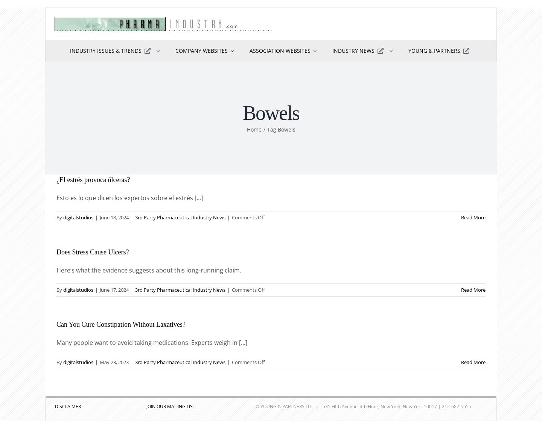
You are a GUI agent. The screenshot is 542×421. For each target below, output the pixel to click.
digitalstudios (78, 217)
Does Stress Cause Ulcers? (92, 252)
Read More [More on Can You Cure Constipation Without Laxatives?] (473, 362)
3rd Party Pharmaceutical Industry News (180, 217)
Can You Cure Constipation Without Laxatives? (121, 324)
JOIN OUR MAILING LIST (170, 406)
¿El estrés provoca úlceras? (93, 180)
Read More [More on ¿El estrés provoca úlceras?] (473, 217)
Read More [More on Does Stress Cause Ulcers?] (473, 289)
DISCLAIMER (68, 406)
